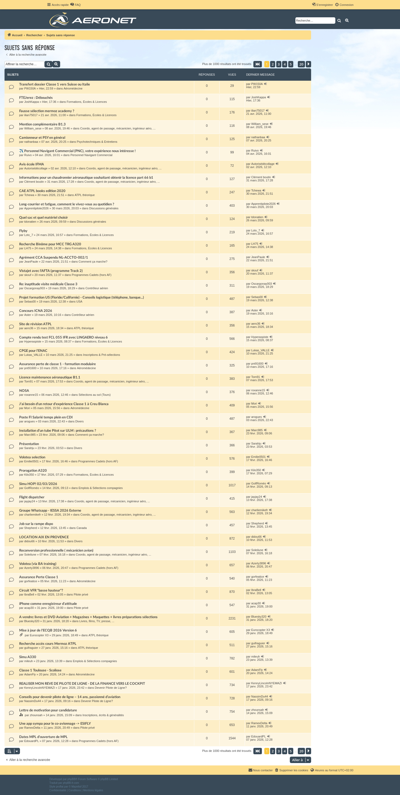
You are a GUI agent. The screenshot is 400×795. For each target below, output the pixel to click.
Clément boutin (34, 181)
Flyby (23, 231)
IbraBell (29, 594)
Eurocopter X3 (39, 635)
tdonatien (30, 221)
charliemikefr (32, 514)
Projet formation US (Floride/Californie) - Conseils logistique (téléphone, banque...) (81, 297)
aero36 (28, 328)
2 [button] (273, 64)
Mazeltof (76, 786)
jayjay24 (29, 501)
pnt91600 (30, 368)
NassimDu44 (32, 701)
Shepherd (30, 527)
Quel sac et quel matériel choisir (43, 217)
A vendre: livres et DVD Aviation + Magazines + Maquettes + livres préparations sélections (88, 617)
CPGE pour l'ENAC (33, 351)
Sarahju (29, 448)
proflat (60, 786)
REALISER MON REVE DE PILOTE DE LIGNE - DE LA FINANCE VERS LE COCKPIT (82, 684)
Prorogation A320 (33, 470)
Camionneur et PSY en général (42, 138)
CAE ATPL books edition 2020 (42, 191)
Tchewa (29, 195)
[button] (257, 64)
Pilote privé (81, 594)
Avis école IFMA (31, 164)
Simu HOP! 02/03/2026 (38, 484)
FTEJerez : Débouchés (36, 98)
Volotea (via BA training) (37, 564)
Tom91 (28, 381)
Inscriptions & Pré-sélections (101, 354)
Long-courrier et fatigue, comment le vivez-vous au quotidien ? (66, 204)
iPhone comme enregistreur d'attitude (48, 604)
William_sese (33, 128)
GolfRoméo (31, 488)
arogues (29, 421)
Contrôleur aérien (96, 288)
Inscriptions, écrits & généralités (103, 715)
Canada (81, 527)
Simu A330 (27, 657)
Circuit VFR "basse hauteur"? (41, 590)
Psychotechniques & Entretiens (97, 141)
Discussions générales (103, 208)
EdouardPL (31, 741)
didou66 (29, 541)
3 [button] (279, 64)
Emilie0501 (31, 461)
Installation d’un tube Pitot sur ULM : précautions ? (57, 431)
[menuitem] (75, 5)
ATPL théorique (85, 195)
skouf (27, 274)
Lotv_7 (28, 235)
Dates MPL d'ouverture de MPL (43, 737)
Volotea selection (32, 457)
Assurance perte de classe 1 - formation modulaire (57, 364)
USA (79, 301)
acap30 (29, 607)
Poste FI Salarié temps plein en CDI (46, 417)
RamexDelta (32, 727)
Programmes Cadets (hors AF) (92, 274)
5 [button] (291, 64)
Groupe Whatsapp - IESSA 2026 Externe (50, 510)
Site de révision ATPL (35, 324)
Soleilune (30, 554)
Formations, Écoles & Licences (87, 101)
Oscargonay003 (34, 288)
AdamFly (30, 674)
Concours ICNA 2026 (35, 311)
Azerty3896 (31, 567)
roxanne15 (31, 394)
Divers (79, 421)
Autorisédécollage (35, 168)
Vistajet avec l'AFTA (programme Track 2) (51, 271)
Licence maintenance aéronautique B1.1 (49, 377)
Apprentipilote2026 (36, 208)
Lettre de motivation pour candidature (48, 710)
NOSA (24, 391)
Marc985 (30, 434)
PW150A (30, 88)
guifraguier (31, 647)
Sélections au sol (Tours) (94, 394)
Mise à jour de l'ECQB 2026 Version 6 (48, 630)
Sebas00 (30, 301)
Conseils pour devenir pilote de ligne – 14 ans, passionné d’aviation (69, 697)
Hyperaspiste (32, 341)
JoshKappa (31, 101)
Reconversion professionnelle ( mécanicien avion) (56, 550)
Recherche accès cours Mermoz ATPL (47, 644)
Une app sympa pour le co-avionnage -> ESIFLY (55, 723)
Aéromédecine (73, 88)
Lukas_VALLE (33, 354)
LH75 (27, 248)
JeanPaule (31, 261)
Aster (27, 314)
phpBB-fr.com (71, 782)
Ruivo (28, 155)
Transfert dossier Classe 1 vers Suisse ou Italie (54, 84)
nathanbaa (31, 141)
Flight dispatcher (31, 497)
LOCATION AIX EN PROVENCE (44, 537)
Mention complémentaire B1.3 (42, 124)
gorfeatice (30, 581)
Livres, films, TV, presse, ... (96, 621)
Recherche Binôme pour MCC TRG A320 (50, 244)
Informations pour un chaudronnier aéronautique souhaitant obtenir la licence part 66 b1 (86, 178)
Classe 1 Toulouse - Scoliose (40, 670)
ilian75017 (31, 115)
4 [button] (285, 64)
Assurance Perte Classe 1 (38, 577)
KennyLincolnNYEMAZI (39, 687)
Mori (27, 408)
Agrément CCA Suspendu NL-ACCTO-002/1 (53, 257)
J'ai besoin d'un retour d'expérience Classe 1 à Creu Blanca (64, 404)
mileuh (28, 661)
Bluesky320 (31, 621)
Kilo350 (29, 474)
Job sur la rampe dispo (36, 524)
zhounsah (36, 715)
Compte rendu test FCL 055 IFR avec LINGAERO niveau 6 (63, 337)
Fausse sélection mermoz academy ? (46, 111)
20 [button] (301, 64)
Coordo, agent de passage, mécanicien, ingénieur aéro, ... (117, 128)
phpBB (71, 779)
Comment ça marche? (93, 261)
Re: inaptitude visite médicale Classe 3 (48, 284)
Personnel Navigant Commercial (92, 155)
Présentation (29, 444)
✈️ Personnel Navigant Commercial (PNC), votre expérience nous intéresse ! (77, 151)
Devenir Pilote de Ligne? (111, 687)
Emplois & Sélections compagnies (101, 488)
